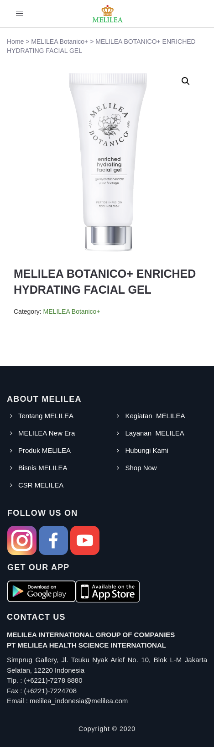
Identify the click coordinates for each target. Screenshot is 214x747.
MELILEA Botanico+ (71, 311)
